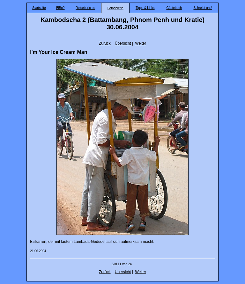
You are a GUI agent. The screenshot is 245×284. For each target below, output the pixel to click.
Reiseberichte (85, 8)
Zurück (105, 43)
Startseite (39, 8)
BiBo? (60, 8)
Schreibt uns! (202, 8)
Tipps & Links (145, 8)
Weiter (140, 43)
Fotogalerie (115, 8)
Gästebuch (174, 8)
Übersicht (123, 43)
